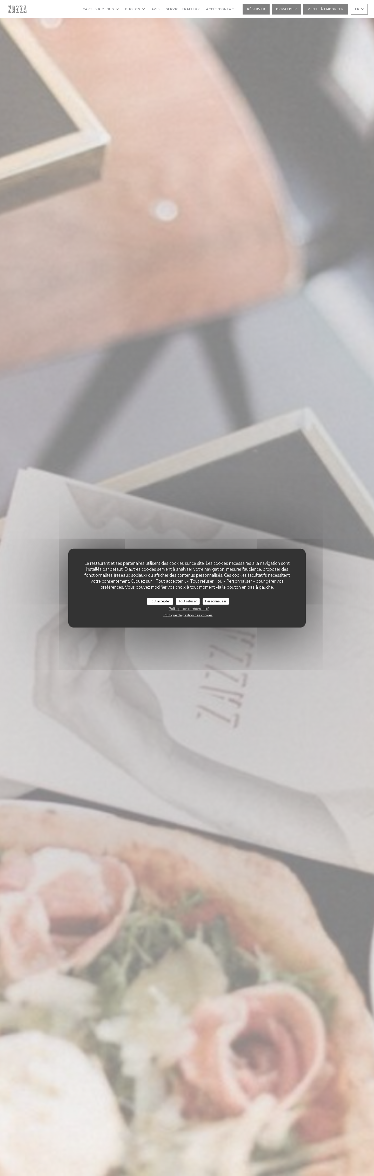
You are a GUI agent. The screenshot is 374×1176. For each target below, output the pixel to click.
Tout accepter (160, 601)
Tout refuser (188, 601)
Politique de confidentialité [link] (189, 609)
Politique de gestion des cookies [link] (188, 615)
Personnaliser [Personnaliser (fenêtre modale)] (215, 601)
